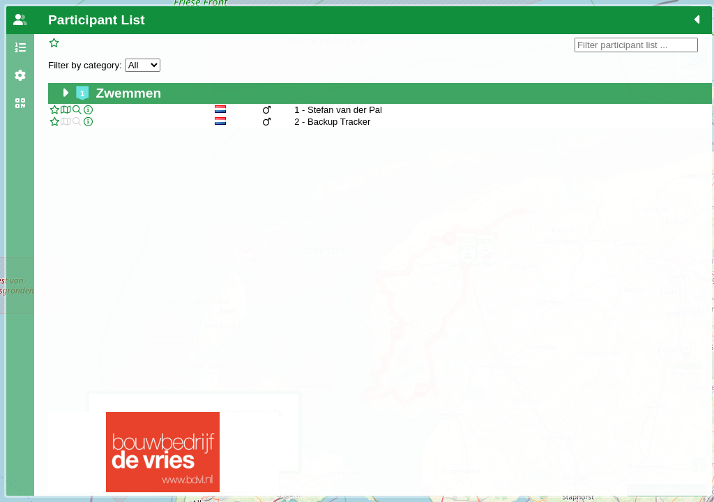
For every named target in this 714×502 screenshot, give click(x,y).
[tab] (20, 20)
